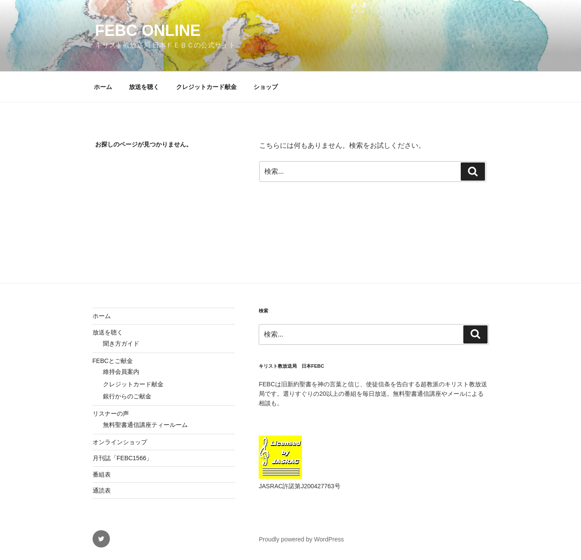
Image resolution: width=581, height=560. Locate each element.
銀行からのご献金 (127, 396)
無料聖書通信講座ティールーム (145, 424)
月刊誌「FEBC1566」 (122, 458)
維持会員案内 (121, 371)
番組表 (102, 474)
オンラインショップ (120, 442)
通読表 (102, 490)
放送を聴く (144, 86)
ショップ (266, 86)
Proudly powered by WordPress (301, 539)
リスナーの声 (111, 413)
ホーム (103, 86)
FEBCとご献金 (113, 360)
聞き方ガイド (121, 343)
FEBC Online (148, 30)
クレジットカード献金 (206, 86)
